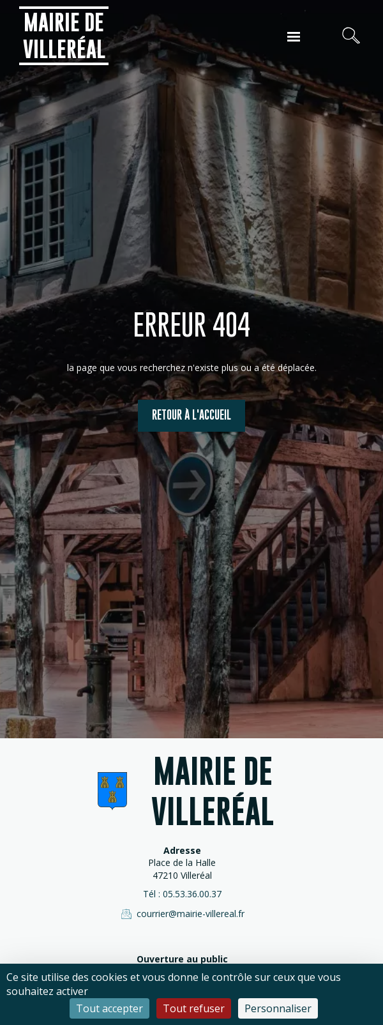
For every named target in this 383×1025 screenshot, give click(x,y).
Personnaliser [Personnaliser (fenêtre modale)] (278, 1008)
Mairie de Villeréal (64, 35)
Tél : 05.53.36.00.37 (182, 894)
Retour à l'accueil (191, 414)
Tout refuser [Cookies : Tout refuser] (194, 1008)
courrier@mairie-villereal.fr (181, 914)
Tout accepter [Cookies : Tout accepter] (109, 1008)
